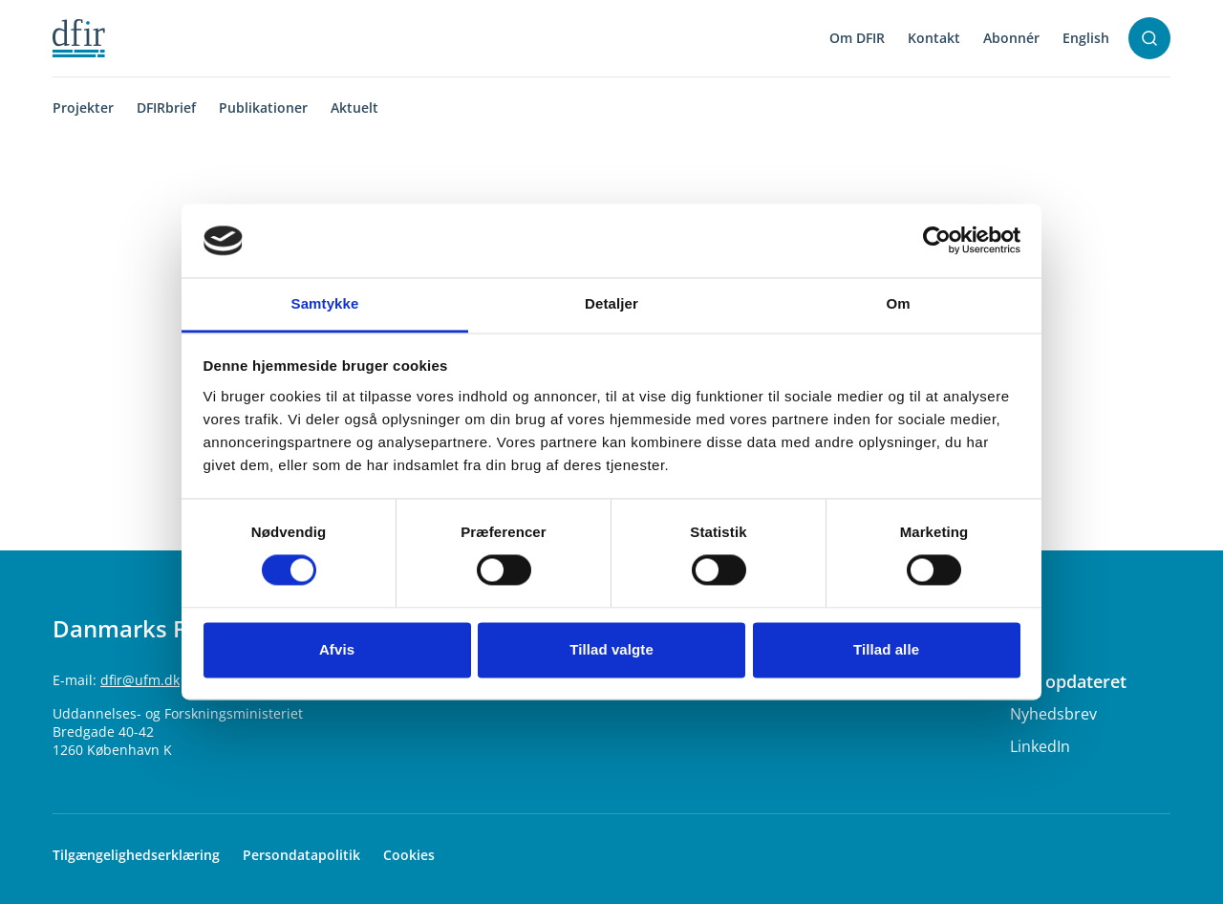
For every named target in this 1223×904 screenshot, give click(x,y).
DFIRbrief (166, 107)
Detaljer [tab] (611, 303)
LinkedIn (1040, 746)
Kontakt (934, 38)
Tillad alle (886, 649)
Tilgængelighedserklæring (136, 855)
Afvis (336, 649)
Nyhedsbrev (1053, 713)
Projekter (83, 107)
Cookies (409, 855)
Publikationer (263, 107)
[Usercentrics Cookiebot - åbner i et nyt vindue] (936, 240)
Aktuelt (354, 107)
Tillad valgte (611, 649)
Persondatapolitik (301, 855)
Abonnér (1011, 38)
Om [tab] (898, 303)
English (1085, 38)
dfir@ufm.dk (140, 680)
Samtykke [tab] (325, 303)
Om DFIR (857, 38)
